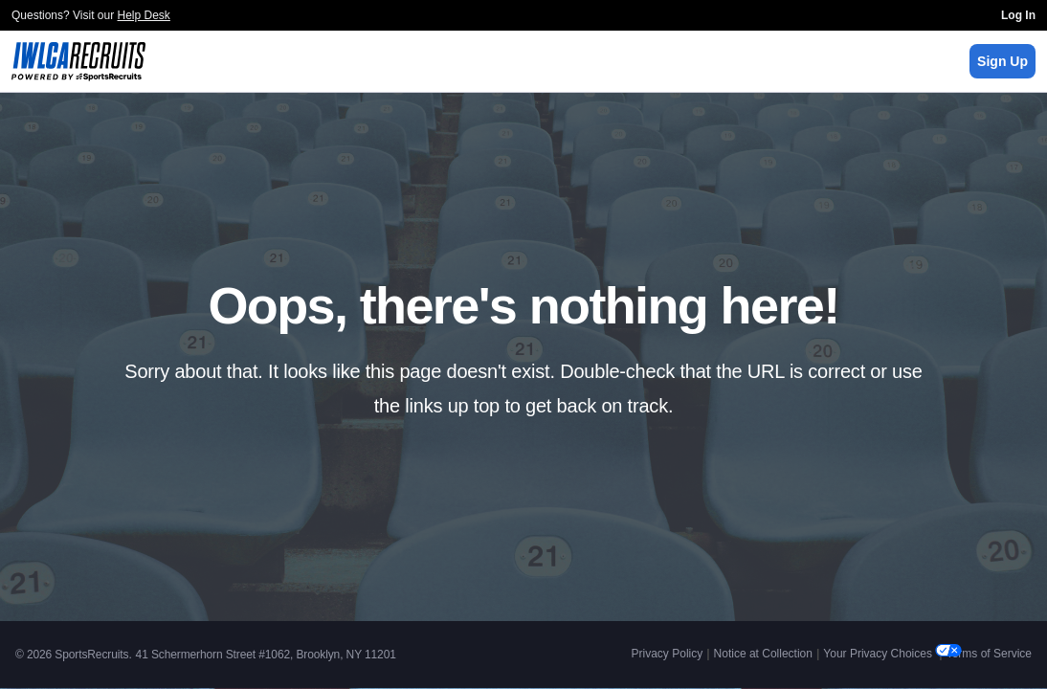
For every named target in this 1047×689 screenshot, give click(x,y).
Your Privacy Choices (879, 653)
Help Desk (144, 15)
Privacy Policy (667, 653)
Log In (1018, 15)
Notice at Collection (763, 653)
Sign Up (1002, 61)
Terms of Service (989, 653)
